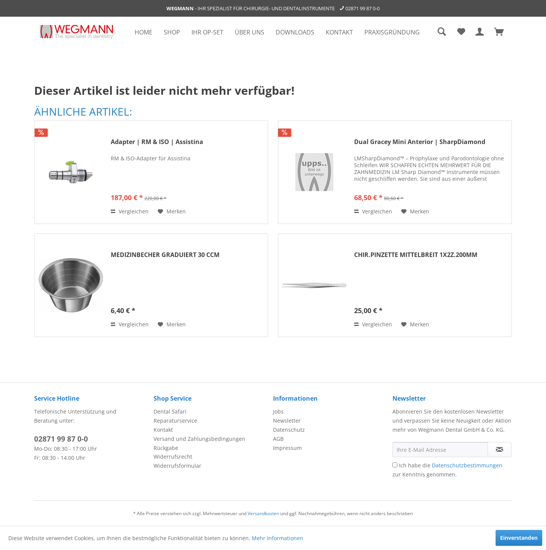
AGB (278, 438)
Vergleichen (130, 211)
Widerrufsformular (177, 465)
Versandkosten (263, 513)
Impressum (287, 447)
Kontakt (163, 429)
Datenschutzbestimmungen (467, 465)
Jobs (278, 411)
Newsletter (287, 420)
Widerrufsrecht (173, 456)
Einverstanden (519, 537)
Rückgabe (166, 447)
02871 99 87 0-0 (362, 8)
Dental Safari (170, 411)
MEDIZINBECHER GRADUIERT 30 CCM (165, 255)
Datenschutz (289, 429)
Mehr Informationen (277, 538)
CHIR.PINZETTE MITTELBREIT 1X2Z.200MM (415, 255)
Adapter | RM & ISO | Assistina (157, 142)
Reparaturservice (175, 420)
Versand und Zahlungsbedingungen (199, 438)
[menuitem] (143, 32)
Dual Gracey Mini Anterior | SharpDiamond (419, 142)
